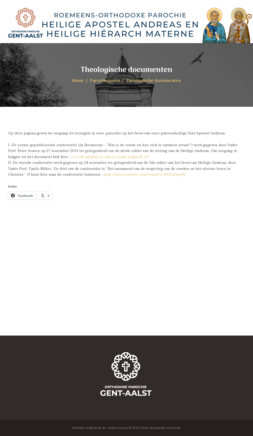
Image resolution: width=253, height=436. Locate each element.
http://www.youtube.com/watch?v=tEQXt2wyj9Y (145, 174)
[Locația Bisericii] (126, 283)
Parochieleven (105, 80)
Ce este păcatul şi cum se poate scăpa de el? (110, 156)
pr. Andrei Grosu (115, 427)
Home (78, 80)
